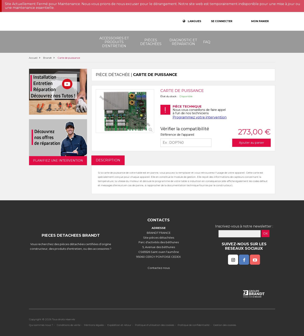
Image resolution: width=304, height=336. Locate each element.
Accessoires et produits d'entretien (114, 42)
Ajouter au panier (251, 143)
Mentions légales (94, 325)
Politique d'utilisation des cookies (154, 325)
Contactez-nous (159, 268)
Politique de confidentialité (193, 325)
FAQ (206, 42)
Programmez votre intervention (200, 117)
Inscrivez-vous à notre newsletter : (244, 226)
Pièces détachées (150, 42)
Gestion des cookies (224, 325)
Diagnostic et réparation (183, 42)
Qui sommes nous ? (41, 325)
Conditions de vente (68, 325)
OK (265, 233)
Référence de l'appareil (177, 134)
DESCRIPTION (108, 160)
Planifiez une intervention (58, 160)
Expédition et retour (119, 325)
